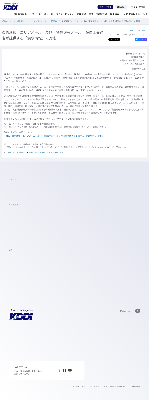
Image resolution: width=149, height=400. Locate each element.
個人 (139, 14)
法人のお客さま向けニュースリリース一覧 (46, 152)
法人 (144, 14)
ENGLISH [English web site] (136, 386)
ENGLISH (121, 7)
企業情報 (20, 21)
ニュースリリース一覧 (37, 21)
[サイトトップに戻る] (10, 6)
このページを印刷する (127, 35)
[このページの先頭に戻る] (130, 311)
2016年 (54, 21)
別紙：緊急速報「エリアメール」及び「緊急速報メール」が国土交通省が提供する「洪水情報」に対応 (54, 136)
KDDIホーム (7, 21)
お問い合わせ (105, 7)
